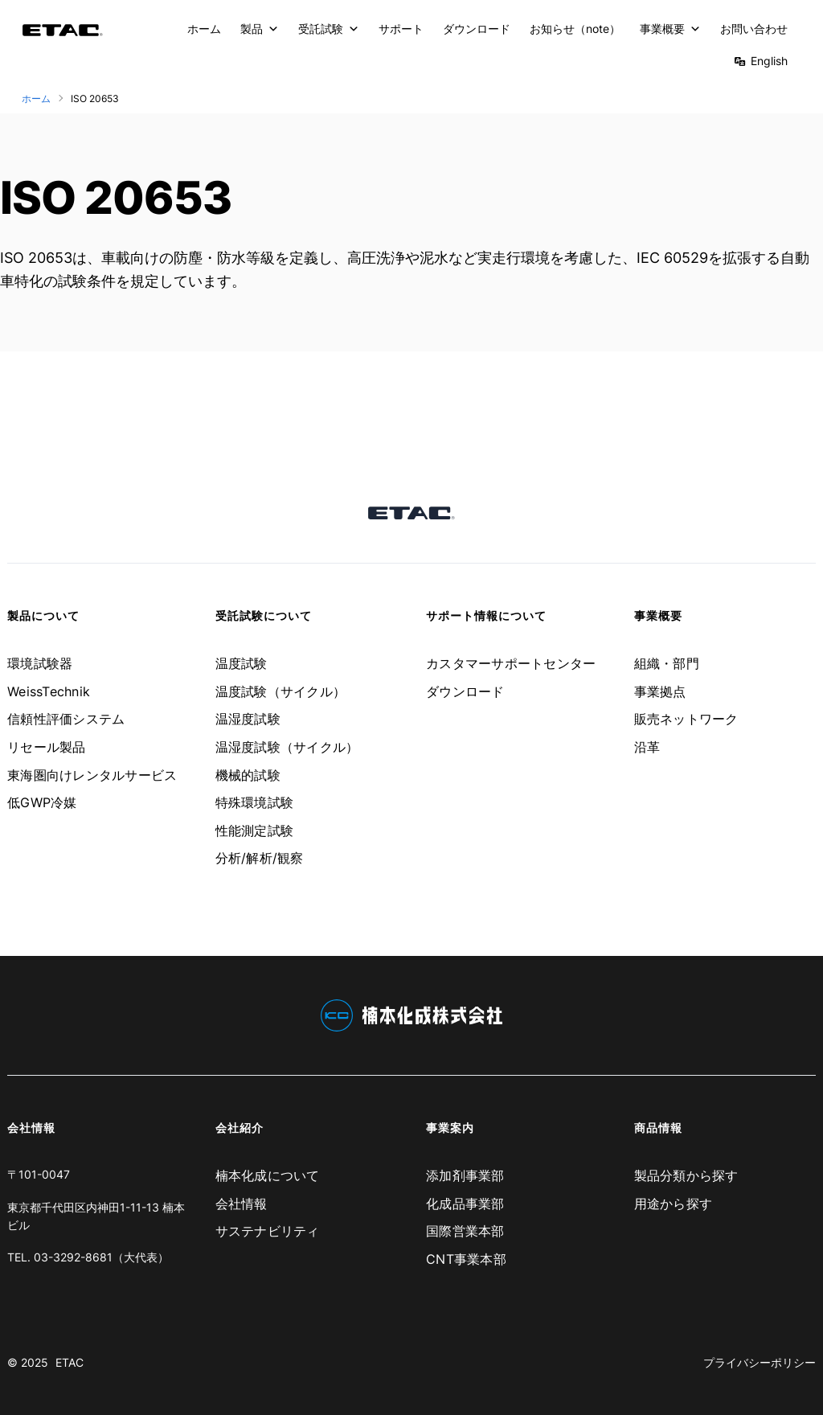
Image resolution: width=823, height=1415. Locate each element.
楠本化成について (267, 1175)
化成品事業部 (465, 1204)
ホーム (204, 28)
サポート (401, 28)
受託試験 (328, 29)
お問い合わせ (754, 28)
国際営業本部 (465, 1231)
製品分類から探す (686, 1175)
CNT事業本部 (466, 1259)
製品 (259, 29)
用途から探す (673, 1204)
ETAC (69, 1362)
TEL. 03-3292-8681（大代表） (88, 1257)
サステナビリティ (267, 1231)
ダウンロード (476, 28)
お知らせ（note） (575, 28)
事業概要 (670, 29)
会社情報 (241, 1204)
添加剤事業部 (465, 1175)
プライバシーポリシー (759, 1362)
